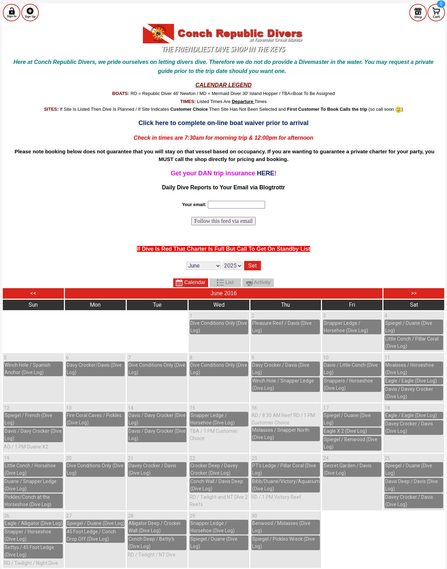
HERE (265, 173)
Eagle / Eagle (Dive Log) (411, 381)
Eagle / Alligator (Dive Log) (34, 523)
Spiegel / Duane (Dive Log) (96, 523)
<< (33, 293)
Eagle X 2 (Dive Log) (345, 431)
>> (414, 293)
